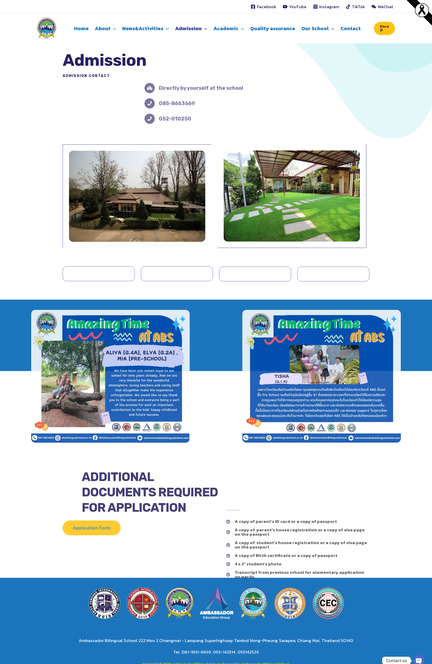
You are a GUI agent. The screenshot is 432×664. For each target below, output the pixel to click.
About (105, 28)
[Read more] (422, 9)
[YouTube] (295, 6)
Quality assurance (272, 28)
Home (81, 28)
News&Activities (145, 28)
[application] (113, 28)
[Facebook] (263, 6)
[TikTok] (355, 6)
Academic (228, 28)
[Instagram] (326, 6)
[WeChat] (382, 6)
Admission (191, 28)
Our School (317, 28)
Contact (350, 28)
